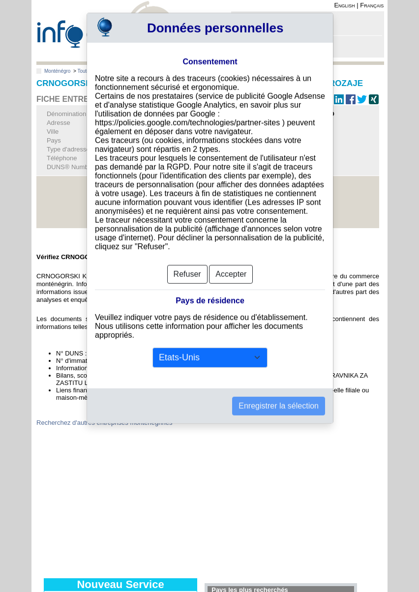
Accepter (230, 262)
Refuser (187, 262)
